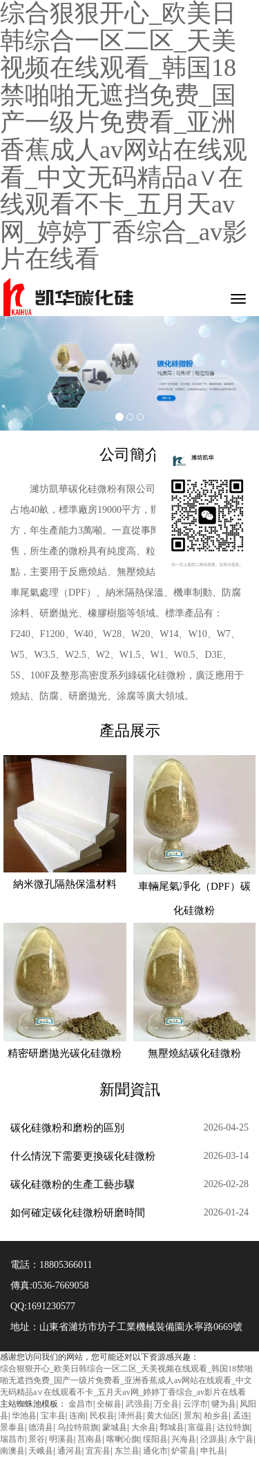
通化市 (155, 1451)
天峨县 (40, 1451)
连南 (77, 1415)
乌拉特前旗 (78, 1427)
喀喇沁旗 (123, 1439)
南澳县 (12, 1451)
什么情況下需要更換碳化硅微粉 (82, 1156)
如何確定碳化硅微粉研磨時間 (77, 1212)
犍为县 (223, 1404)
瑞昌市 (12, 1439)
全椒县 (109, 1404)
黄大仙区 (163, 1415)
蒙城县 (114, 1427)
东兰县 (127, 1451)
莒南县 (89, 1439)
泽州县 (130, 1415)
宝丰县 (53, 1415)
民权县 (102, 1415)
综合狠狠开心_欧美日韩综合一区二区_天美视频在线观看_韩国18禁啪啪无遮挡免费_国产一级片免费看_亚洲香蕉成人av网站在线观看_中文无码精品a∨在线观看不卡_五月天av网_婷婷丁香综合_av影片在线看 (126, 1380)
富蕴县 (200, 1427)
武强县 (138, 1404)
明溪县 (61, 1439)
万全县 (166, 1404)
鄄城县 (172, 1427)
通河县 (69, 1451)
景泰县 (12, 1427)
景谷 (36, 1439)
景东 (192, 1415)
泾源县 (212, 1439)
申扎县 (212, 1451)
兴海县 (183, 1439)
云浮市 (195, 1404)
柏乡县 (216, 1415)
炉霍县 (183, 1451)
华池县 (24, 1415)
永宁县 (241, 1439)
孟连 (241, 1415)
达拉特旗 (233, 1427)
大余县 (143, 1427)
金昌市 (80, 1404)
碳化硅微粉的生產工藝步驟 (72, 1184)
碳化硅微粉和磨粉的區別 (67, 1127)
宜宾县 (98, 1451)
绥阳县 (155, 1439)
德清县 (40, 1427)
